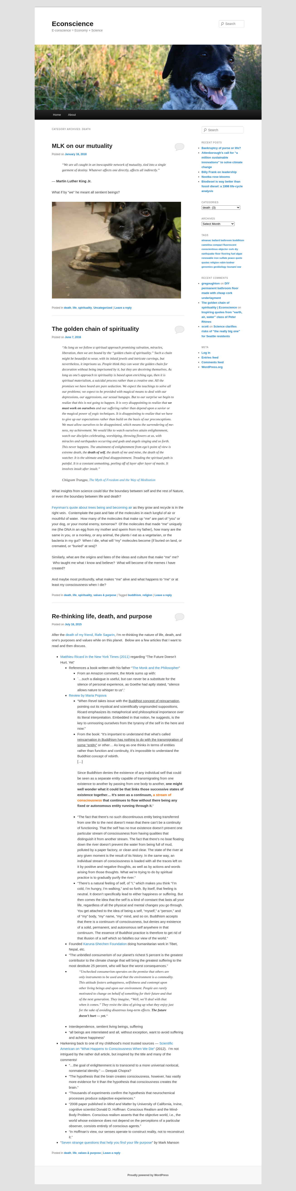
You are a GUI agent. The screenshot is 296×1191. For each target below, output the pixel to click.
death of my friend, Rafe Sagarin (90, 635)
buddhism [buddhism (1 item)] (238, 240)
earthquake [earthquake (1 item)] (208, 253)
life (75, 307)
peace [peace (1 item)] (231, 258)
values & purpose (104, 595)
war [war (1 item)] (239, 266)
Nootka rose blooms (216, 176)
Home (57, 114)
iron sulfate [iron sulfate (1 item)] (220, 258)
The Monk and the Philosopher (155, 668)
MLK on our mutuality (82, 145)
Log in (206, 352)
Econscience (72, 23)
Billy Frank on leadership (219, 172)
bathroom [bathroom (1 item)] (226, 240)
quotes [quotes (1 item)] (206, 262)
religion (147, 595)
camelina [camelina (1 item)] (207, 244)
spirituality (85, 307)
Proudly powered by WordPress (148, 1175)
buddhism (134, 595)
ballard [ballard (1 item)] (216, 240)
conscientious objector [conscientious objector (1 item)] (215, 249)
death (67, 307)
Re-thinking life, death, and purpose (102, 616)
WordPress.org (212, 367)
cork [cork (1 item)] (231, 249)
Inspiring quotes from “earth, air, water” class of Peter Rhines (222, 316)
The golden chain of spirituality (95, 328)
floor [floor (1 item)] (218, 253)
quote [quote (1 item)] (238, 258)
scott (205, 326)
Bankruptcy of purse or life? (221, 148)
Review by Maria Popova (88, 695)
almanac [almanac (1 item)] (206, 240)
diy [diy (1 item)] (236, 249)
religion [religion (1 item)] (214, 262)
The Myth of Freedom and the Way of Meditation (122, 480)
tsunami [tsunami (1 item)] (231, 266)
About (72, 114)
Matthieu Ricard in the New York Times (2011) (95, 657)
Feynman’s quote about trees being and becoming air (92, 507)
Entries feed (210, 357)
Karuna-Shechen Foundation (105, 944)
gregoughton (211, 283)
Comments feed (213, 362)
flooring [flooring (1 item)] (225, 253)
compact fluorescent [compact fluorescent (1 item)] (224, 244)
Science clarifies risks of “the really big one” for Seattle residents (221, 331)
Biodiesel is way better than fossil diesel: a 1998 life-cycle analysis (222, 186)
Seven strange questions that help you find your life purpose (106, 1142)
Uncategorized (102, 307)
